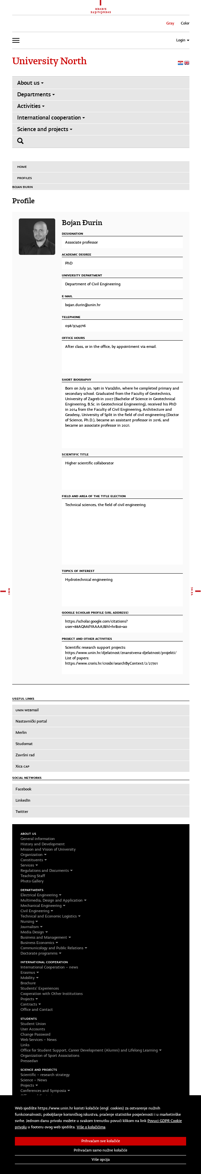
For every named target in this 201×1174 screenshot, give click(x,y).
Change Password (35, 1034)
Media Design (34, 932)
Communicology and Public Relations (53, 948)
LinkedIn (23, 800)
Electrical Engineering (40, 895)
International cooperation (51, 117)
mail (27, 710)
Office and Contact (36, 1009)
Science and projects (44, 129)
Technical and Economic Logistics (50, 916)
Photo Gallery (32, 881)
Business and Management (45, 937)
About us (30, 82)
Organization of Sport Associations (49, 1055)
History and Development (42, 844)
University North (49, 61)
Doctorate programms (40, 953)
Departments (36, 94)
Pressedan (29, 1060)
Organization (33, 854)
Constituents (33, 860)
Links (24, 1045)
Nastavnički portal (31, 721)
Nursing (29, 921)
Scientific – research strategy (45, 1074)
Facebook (23, 789)
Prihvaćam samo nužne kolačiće (100, 1150)
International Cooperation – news (49, 967)
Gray (170, 23)
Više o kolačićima (91, 1127)
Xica (22, 766)
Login (182, 40)
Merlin (21, 732)
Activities (31, 106)
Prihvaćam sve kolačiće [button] (100, 1141)
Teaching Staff (32, 875)
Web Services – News (38, 1039)
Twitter (22, 811)
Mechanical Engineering (42, 905)
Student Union (33, 1023)
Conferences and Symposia (45, 1090)
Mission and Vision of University (48, 849)
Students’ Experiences (39, 988)
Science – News (33, 1080)
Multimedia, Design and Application (53, 900)
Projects (29, 999)
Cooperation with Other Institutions (51, 993)
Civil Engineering (36, 911)
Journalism (31, 926)
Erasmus (29, 972)
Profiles (24, 177)
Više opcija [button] (101, 1159)
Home (22, 166)
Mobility (29, 977)
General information (37, 838)
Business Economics (39, 942)
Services (29, 865)
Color (185, 23)
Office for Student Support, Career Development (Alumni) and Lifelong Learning (91, 1050)
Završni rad (25, 755)
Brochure (28, 983)
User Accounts (32, 1029)
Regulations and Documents (46, 870)
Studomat (24, 743)
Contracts (30, 1004)
